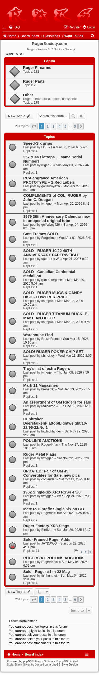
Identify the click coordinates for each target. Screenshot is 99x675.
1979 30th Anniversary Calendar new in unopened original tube (56, 218)
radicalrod (48, 406)
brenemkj (48, 389)
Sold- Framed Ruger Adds (46, 539)
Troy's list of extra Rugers (46, 368)
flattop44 (47, 301)
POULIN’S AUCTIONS (42, 441)
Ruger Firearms (37, 68)
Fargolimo (48, 238)
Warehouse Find (38, 335)
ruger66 (47, 165)
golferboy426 (50, 186)
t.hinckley (48, 355)
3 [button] (53, 126)
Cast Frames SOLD (40, 234)
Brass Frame (50, 339)
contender (48, 479)
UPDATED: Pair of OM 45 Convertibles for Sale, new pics (51, 473)
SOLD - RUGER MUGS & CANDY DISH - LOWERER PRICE (52, 295)
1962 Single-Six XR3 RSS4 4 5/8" (52, 492)
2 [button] (48, 126)
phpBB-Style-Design (65, 664)
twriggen (47, 203)
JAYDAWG (49, 543)
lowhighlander (51, 431)
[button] (34, 126)
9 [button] (75, 126)
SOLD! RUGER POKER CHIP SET (53, 352)
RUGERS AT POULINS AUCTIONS (53, 558)
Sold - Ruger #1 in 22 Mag (46, 572)
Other (28, 95)
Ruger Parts (34, 81)
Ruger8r (47, 513)
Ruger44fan (49, 444)
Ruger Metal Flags (39, 454)
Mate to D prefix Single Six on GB (53, 509)
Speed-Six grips (37, 143)
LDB (44, 147)
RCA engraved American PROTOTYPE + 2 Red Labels (49, 180)
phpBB (27, 661)
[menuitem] (14, 27)
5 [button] (65, 126)
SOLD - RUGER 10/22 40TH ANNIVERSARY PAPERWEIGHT (51, 253)
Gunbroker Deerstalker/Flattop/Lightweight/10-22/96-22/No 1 (55, 423)
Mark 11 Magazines (40, 385)
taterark (46, 259)
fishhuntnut (49, 575)
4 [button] (59, 126)
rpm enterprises (52, 280)
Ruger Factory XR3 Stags (46, 526)
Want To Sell (15, 54)
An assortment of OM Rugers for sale (57, 402)
